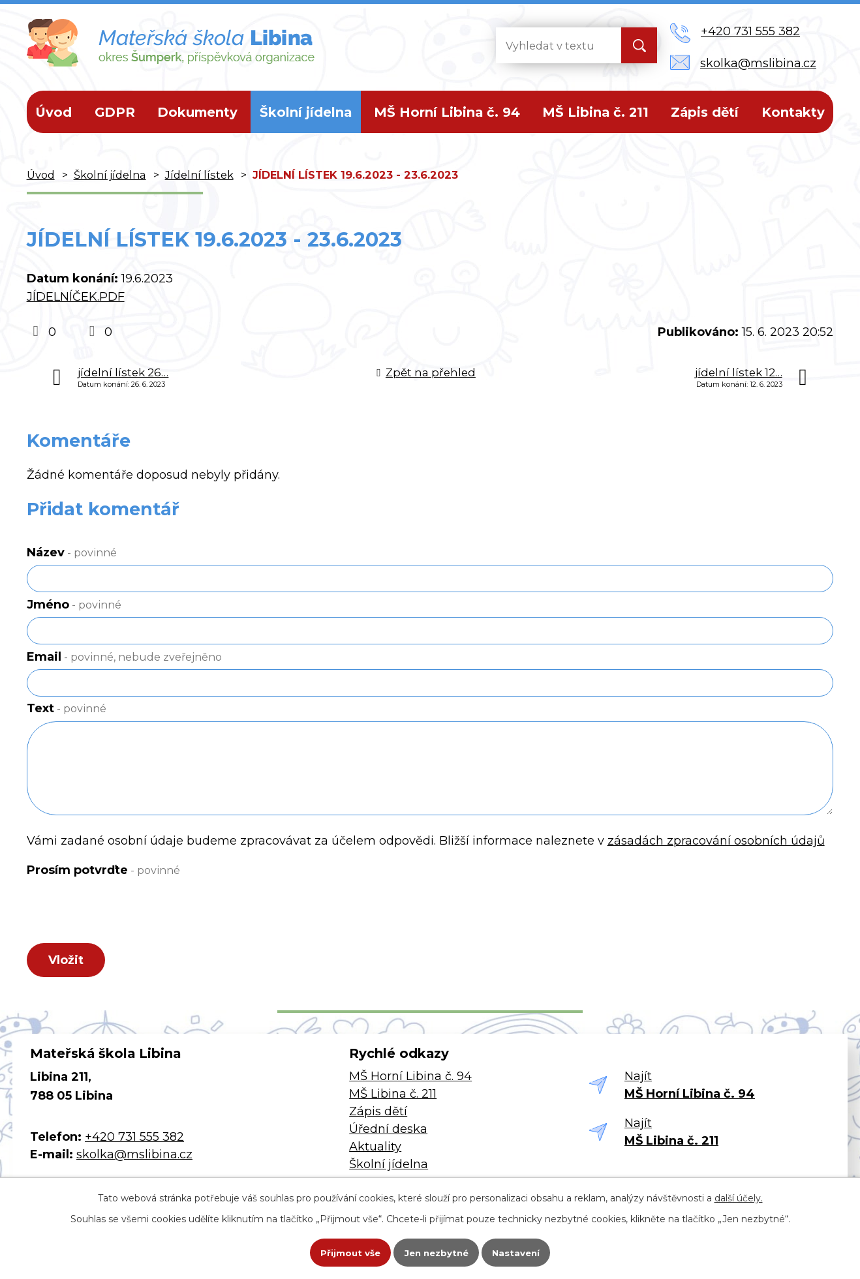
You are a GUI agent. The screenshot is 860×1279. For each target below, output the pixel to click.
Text (66, 708)
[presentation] (126, 913)
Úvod (53, 112)
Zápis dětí (705, 112)
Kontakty (793, 112)
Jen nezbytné (436, 1250)
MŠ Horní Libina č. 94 (447, 112)
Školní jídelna (306, 112)
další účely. (738, 1193)
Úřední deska (388, 1133)
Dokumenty (197, 112)
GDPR (115, 112)
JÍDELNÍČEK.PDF (76, 297)
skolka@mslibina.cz (134, 1158)
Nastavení (525, 1250)
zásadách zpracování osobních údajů (716, 841)
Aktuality (375, 1150)
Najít (689, 1089)
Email (124, 657)
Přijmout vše (341, 1250)
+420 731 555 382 (134, 1141)
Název (72, 552)
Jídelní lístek (199, 174)
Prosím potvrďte (103, 870)
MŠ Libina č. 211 (595, 112)
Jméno (74, 604)
